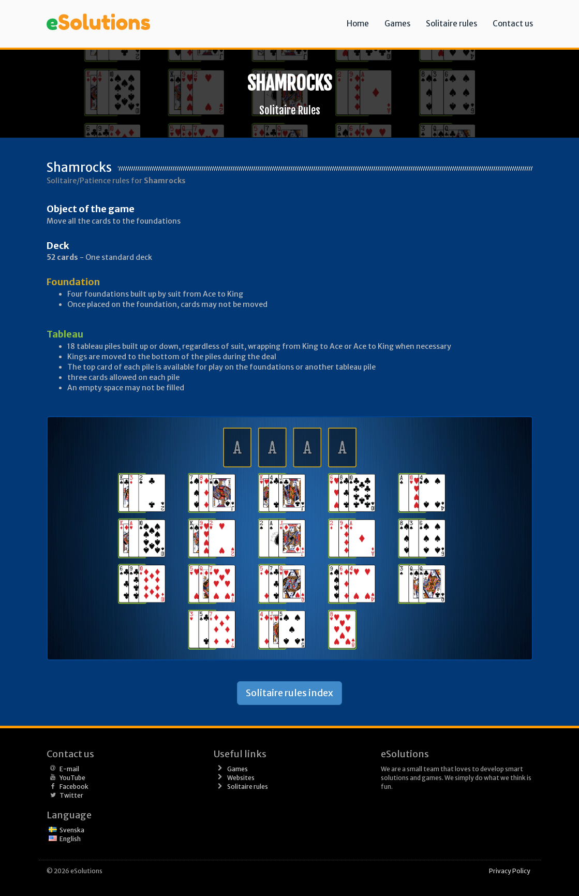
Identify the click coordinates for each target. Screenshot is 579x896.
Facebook (74, 786)
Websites (241, 778)
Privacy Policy (509, 871)
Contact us (513, 23)
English (70, 839)
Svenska (72, 830)
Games (397, 23)
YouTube (72, 778)
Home (358, 23)
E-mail (69, 769)
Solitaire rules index (289, 693)
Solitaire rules (451, 23)
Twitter (71, 795)
